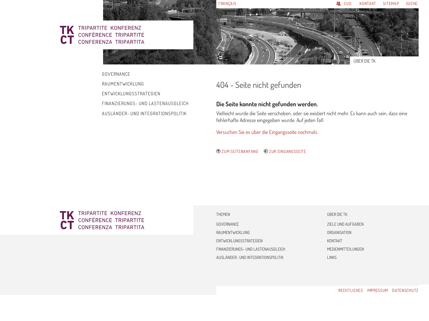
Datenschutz (405, 290)
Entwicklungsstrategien (239, 240)
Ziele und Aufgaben (345, 224)
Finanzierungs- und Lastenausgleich (250, 249)
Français (227, 3)
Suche (412, 3)
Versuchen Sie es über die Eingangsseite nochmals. (267, 132)
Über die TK (337, 214)
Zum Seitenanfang (240, 151)
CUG (347, 3)
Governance (227, 224)
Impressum (377, 290)
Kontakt (368, 3)
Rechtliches (350, 290)
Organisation (339, 232)
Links (332, 257)
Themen (223, 214)
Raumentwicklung (233, 232)
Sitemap (391, 3)
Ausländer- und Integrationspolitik (249, 257)
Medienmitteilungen (345, 249)
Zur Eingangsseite (287, 151)
